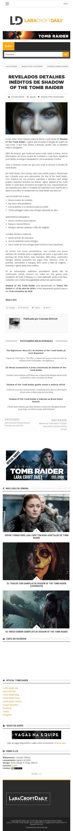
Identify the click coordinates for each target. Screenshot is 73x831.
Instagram (7, 714)
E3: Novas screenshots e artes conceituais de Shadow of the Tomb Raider (36, 368)
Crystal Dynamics (10, 705)
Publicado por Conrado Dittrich (40, 318)
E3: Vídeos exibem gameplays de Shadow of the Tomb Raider (36, 631)
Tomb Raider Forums (12, 701)
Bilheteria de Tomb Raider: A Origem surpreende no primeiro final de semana (53, 426)
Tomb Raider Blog (11, 694)
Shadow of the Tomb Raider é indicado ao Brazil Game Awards (36, 400)
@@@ (14, 765)
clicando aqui (60, 743)
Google (10, 307)
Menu (8, 46)
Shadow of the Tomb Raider (52, 97)
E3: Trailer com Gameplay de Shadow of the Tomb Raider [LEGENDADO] (36, 584)
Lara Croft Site (9, 691)
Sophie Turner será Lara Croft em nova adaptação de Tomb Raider (36, 536)
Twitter (36, 307)
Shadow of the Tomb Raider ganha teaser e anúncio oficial (36, 384)
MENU (66, 4)
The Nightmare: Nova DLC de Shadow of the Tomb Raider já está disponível (35, 351)
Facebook (23, 307)
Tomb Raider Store (11, 698)
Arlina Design (41, 827)
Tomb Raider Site (10, 688)
